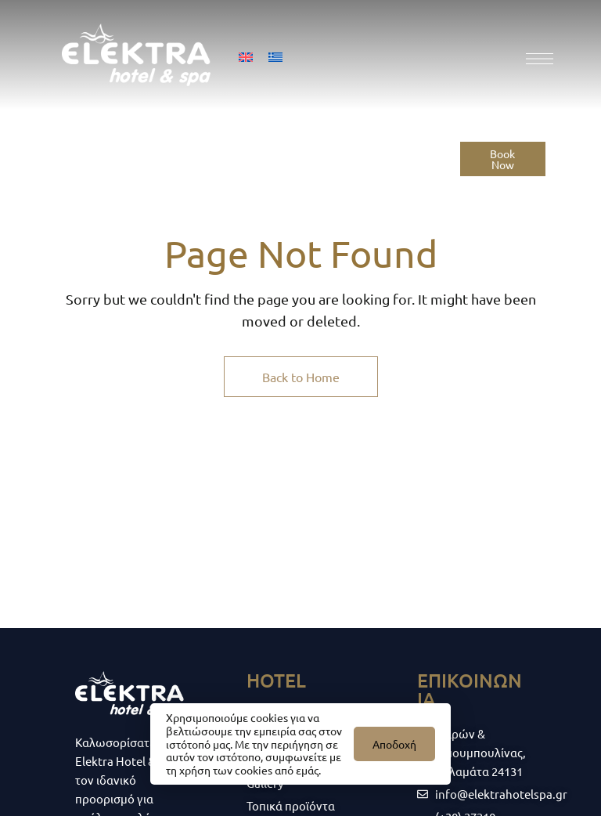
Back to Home (301, 377)
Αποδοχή (394, 744)
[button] (502, 159)
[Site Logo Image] (136, 54)
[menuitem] (246, 55)
